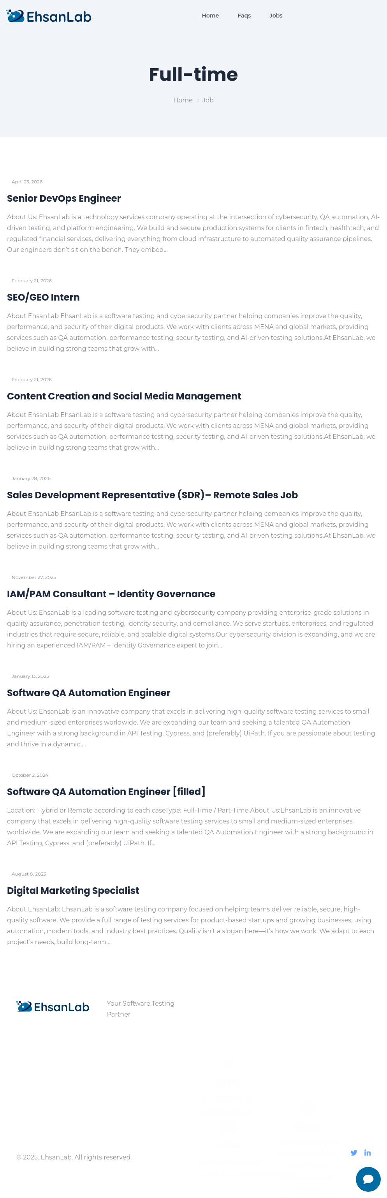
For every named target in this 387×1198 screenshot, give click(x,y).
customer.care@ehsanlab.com (228, 1115)
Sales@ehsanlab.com (228, 1102)
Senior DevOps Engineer (64, 198)
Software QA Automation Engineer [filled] (106, 791)
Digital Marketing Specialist (73, 890)
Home (183, 100)
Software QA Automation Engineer (89, 692)
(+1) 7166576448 (228, 1039)
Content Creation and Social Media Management (124, 396)
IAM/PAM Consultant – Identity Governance (111, 594)
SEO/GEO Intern (43, 297)
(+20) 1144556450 (228, 1052)
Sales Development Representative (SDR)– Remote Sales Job (152, 495)
